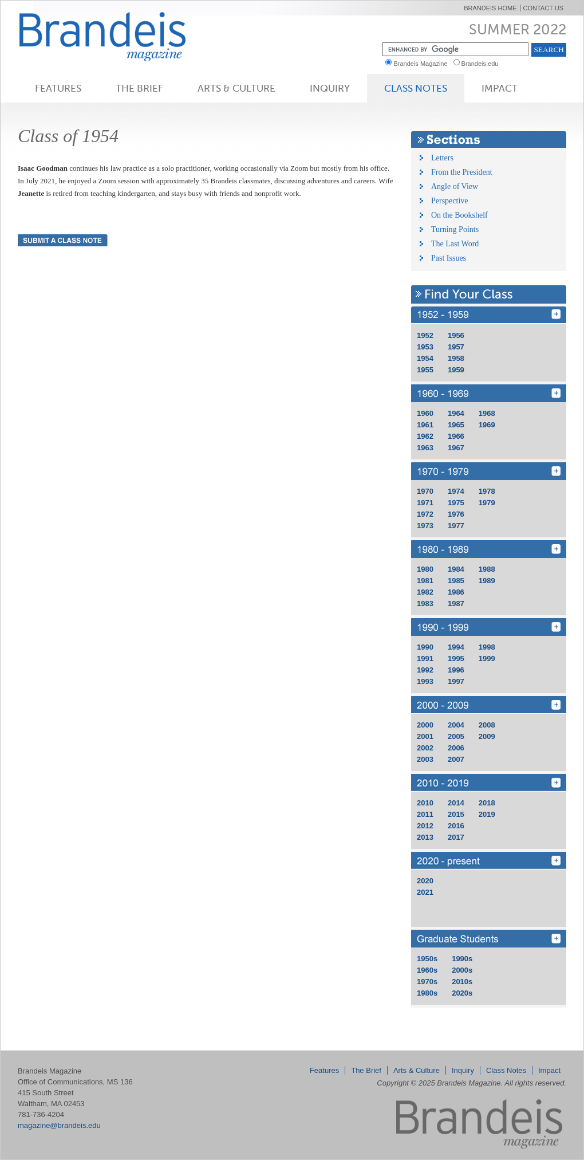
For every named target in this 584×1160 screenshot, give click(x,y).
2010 (425, 803)
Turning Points (455, 229)
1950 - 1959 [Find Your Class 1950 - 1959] (488, 315)
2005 (456, 736)
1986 (456, 592)
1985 (456, 580)
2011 (425, 814)
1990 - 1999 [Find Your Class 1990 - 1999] (488, 627)
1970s (427, 981)
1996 (456, 670)
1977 (456, 525)
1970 (425, 491)
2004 (456, 725)
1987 (456, 603)
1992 (425, 670)
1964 (456, 413)
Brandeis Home (490, 8)
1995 (456, 658)
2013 (425, 837)
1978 (487, 491)
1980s (427, 993)
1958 (456, 358)
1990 (425, 647)
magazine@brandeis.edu (59, 1125)
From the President (461, 172)
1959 (456, 369)
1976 (456, 514)
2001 (425, 736)
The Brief (139, 88)
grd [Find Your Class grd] (488, 938)
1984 (456, 569)
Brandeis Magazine (121, 36)
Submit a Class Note (63, 240)
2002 (425, 748)
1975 (456, 502)
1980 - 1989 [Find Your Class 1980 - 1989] (488, 549)
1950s (427, 958)
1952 (425, 335)
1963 (425, 447)
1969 (487, 424)
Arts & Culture (236, 88)
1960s (427, 970)
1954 (425, 358)
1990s (462, 958)
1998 (487, 647)
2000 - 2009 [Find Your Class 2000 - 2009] (488, 705)
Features (58, 88)
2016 (456, 825)
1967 (456, 447)
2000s (462, 970)
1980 (425, 569)
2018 (487, 803)
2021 (425, 892)
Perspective (449, 200)
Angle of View (454, 186)
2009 (487, 736)
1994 (456, 647)
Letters (442, 158)
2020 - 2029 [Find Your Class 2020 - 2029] (488, 861)
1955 (425, 369)
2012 (425, 825)
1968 (487, 413)
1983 (425, 603)
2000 (425, 725)
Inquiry (330, 88)
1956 (456, 335)
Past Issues (448, 258)
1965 (456, 424)
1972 (425, 514)
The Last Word (455, 243)
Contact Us (543, 8)
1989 (487, 580)
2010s (462, 981)
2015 (456, 814)
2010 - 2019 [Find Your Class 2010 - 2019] (488, 783)
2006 (456, 748)
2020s (462, 993)
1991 (425, 658)
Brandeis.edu (482, 63)
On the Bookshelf (459, 215)
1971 (425, 502)
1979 (487, 502)
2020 (425, 880)
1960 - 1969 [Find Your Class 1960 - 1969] (488, 393)
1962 (425, 436)
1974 (456, 491)
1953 (425, 347)
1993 (425, 681)
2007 (456, 759)
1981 (425, 580)
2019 (487, 814)
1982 (425, 592)
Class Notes (415, 88)
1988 (487, 569)
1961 (425, 424)
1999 (487, 658)
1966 (456, 436)
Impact (500, 88)
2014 (456, 803)
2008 (487, 725)
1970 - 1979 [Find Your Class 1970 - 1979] (488, 471)
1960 (425, 413)
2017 (456, 837)
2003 (425, 759)
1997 (456, 681)
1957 (456, 347)
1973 (425, 525)
